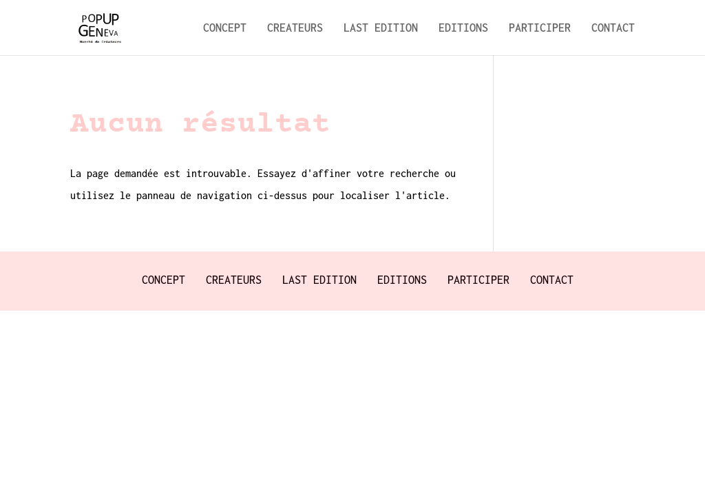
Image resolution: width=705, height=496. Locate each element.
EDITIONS (463, 28)
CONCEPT (224, 28)
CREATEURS (295, 28)
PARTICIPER (540, 28)
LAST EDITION (381, 28)
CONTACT (613, 28)
